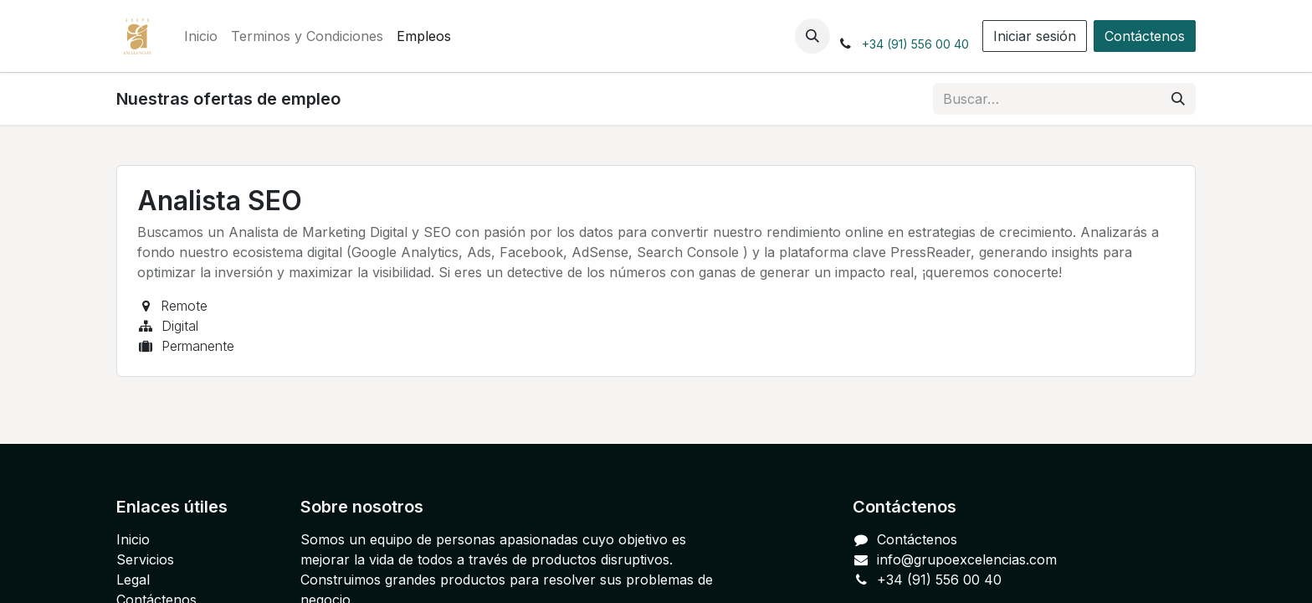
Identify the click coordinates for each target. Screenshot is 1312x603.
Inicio (133, 539)
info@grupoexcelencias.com (967, 559)
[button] (812, 36)
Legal (133, 579)
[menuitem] (200, 36)
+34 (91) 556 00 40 (915, 44)
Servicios (145, 559)
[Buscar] (1178, 99)
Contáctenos (1144, 36)
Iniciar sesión (1034, 36)
